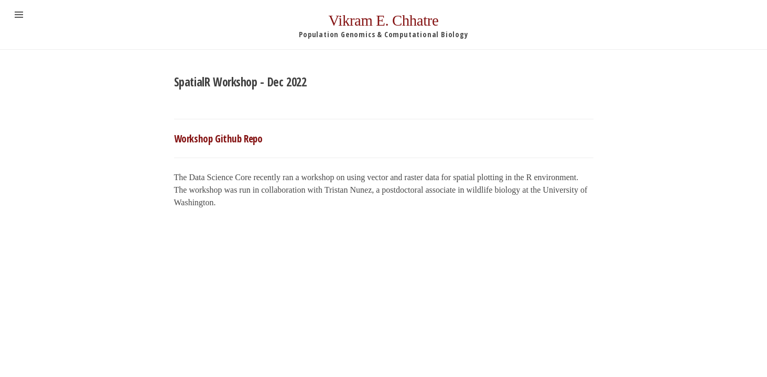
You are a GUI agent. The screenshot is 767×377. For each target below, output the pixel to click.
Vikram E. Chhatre (384, 20)
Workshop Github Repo (218, 138)
